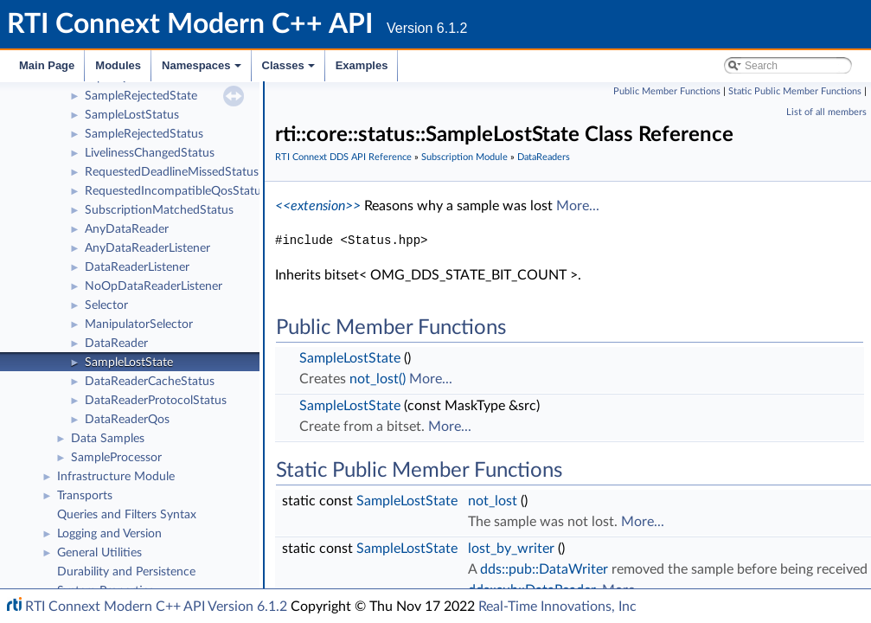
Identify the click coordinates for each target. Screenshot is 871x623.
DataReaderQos (127, 420)
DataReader (116, 343)
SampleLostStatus (132, 115)
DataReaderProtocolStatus (156, 401)
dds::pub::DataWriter (544, 569)
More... (577, 206)
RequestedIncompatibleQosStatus (175, 191)
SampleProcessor (116, 458)
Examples (362, 65)
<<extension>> (318, 206)
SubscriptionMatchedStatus (159, 210)
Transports (84, 496)
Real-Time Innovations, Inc (557, 606)
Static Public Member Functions (794, 91)
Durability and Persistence (126, 572)
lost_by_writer (511, 549)
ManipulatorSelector (139, 324)
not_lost (492, 501)
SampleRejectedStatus (144, 134)
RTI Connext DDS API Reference (343, 157)
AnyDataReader (127, 229)
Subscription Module (464, 157)
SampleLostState (129, 362)
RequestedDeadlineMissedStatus (172, 172)
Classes (289, 70)
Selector (106, 305)
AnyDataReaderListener (147, 248)
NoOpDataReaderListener (153, 286)
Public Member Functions (666, 91)
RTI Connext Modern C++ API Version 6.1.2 (156, 606)
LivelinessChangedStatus (150, 153)
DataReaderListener (137, 267)
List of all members (826, 112)
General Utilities (99, 553)
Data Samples (107, 439)
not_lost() (377, 379)
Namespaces (203, 70)
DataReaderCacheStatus (150, 382)
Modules (118, 65)
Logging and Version (109, 534)
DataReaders (543, 157)
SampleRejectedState (141, 96)
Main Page (46, 65)
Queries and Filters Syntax (126, 515)
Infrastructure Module (116, 477)
